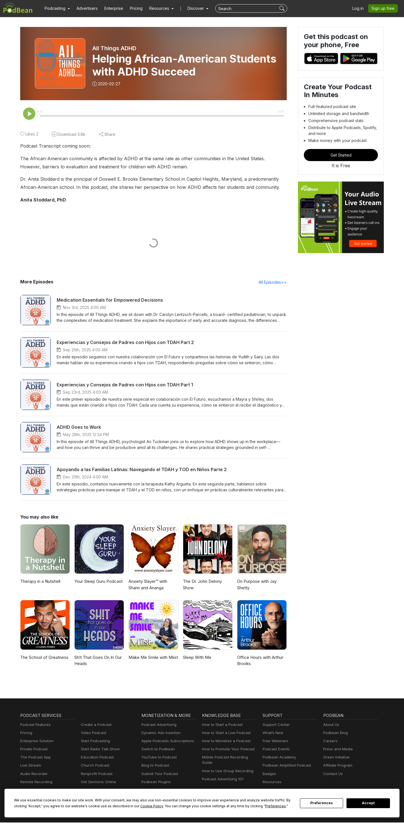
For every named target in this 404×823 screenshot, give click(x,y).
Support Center (275, 725)
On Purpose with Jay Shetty (256, 585)
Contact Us (332, 774)
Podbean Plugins (155, 782)
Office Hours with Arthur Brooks (259, 661)
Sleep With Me (196, 657)
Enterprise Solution (35, 741)
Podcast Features (34, 725)
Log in (360, 8)
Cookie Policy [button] (111, 806)
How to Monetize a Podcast (224, 741)
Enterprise (111, 8)
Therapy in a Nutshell (40, 581)
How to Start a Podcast (221, 725)
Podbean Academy (278, 758)
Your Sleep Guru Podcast (98, 581)
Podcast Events (275, 750)
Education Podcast (96, 758)
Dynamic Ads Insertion (159, 733)
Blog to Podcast (154, 766)
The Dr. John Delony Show (202, 585)
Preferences (321, 803)
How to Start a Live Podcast (225, 733)
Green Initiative (335, 758)
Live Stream (30, 766)
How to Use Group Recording (226, 766)
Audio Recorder (33, 774)
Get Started (341, 155)
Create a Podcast (95, 725)
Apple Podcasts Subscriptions (165, 741)
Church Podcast (94, 766)
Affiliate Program (336, 766)
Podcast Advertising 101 (222, 774)
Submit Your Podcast (158, 774)
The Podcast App (34, 758)
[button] (56, 8)
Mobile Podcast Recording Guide (229, 758)
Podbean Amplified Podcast (285, 766)
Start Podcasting (94, 741)
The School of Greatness (43, 657)
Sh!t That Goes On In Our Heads (98, 661)
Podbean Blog (334, 733)
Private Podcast (33, 750)
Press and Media (337, 750)
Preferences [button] (222, 806)
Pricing (132, 8)
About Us (330, 725)
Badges (269, 774)
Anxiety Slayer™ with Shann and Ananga (148, 585)
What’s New (272, 733)
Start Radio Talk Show (99, 750)
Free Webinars (275, 741)
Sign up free (384, 8)
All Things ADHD (114, 48)
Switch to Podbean (156, 750)
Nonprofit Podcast (95, 774)
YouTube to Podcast (158, 758)
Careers (329, 741)
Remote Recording (35, 782)
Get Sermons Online (97, 782)
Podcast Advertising (157, 725)
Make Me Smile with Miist (152, 657)
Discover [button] (190, 8)
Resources (271, 782)
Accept (368, 803)
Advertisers (85, 8)
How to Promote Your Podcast (226, 750)
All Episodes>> (274, 282)
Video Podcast (93, 733)
